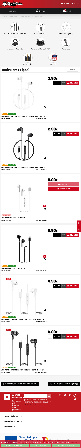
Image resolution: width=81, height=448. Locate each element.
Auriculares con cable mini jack (15, 34)
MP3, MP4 (53, 64)
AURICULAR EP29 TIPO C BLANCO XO (13, 218)
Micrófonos (66, 49)
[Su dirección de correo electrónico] (35, 396)
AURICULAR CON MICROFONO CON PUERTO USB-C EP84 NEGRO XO (23, 167)
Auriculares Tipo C (40, 34)
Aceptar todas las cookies (15, 445)
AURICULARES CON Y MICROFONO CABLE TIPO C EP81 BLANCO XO (22, 319)
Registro (65, 3)
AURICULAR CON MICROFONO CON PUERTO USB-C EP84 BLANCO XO (23, 116)
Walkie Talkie (27, 64)
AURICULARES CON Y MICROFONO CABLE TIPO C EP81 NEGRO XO (22, 370)
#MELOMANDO (72, 83)
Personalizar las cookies (66, 445)
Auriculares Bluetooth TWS (40, 49)
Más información (41, 445)
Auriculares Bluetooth (15, 49)
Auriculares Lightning (65, 34)
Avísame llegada (63, 189)
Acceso (75, 3)
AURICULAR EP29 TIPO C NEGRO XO (13, 268)
